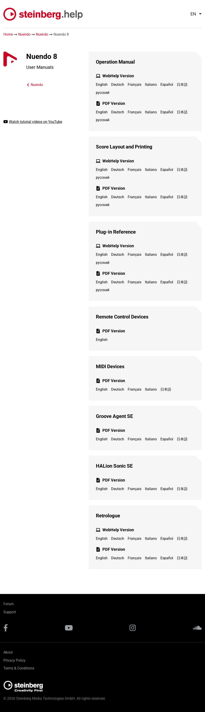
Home (8, 34)
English (102, 84)
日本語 (182, 84)
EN (193, 14)
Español (166, 84)
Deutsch (117, 84)
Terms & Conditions (18, 668)
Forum (8, 604)
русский (102, 92)
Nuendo (24, 34)
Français (134, 84)
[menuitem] (194, 14)
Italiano (151, 84)
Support (9, 612)
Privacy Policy (14, 660)
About (8, 652)
